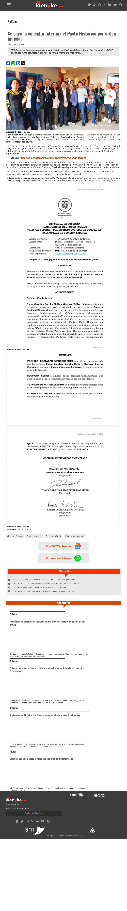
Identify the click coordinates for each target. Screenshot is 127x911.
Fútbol (13, 806)
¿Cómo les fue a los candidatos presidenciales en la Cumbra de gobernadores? (45, 579)
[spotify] (89, 5)
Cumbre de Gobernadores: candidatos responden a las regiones (39, 587)
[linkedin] (109, 5)
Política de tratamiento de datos (18, 881)
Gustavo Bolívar (14, 536)
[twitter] (104, 5)
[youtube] (115, 5)
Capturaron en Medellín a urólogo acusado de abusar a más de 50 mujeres (45, 751)
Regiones (14, 744)
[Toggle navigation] (9, 4)
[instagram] (99, 5)
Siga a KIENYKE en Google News (63, 546)
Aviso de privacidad (13, 877)
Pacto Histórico (34, 536)
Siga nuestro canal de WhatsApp (63, 558)
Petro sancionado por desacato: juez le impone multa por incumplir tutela (43, 591)
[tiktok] (94, 5)
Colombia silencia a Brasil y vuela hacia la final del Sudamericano (41, 813)
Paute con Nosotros (34, 886)
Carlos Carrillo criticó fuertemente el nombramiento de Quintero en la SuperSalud (47, 583)
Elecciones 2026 (53, 536)
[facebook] (120, 5)
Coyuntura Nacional (74, 536)
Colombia (14, 614)
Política (12, 21)
